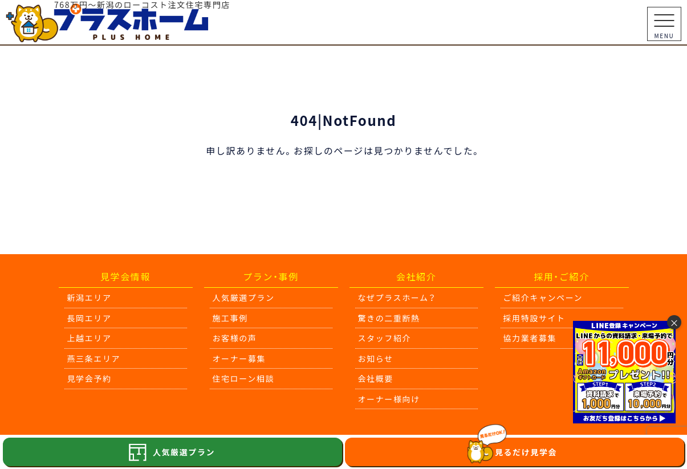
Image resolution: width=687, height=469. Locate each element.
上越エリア (89, 338)
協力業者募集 (530, 338)
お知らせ (375, 358)
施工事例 (230, 318)
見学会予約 (89, 378)
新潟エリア (89, 297)
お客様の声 (235, 338)
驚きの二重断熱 (389, 318)
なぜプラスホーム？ (397, 297)
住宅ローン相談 (244, 378)
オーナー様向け (389, 399)
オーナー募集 (239, 358)
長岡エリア (89, 318)
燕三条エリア (94, 358)
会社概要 (375, 378)
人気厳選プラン (244, 297)
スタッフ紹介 (385, 338)
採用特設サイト (534, 318)
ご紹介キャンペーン (543, 297)
